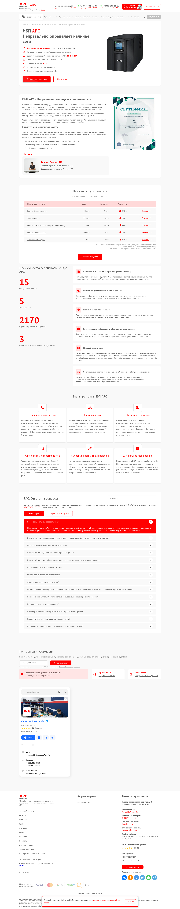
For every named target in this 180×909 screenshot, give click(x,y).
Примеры (23, 819)
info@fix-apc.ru (128, 824)
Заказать (147, 211)
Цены (62, 17)
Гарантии (95, 17)
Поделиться (124, 877)
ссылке (22, 866)
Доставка (86, 17)
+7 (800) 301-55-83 (88, 6)
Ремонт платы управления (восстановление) (46, 225)
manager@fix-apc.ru (130, 830)
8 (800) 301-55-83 (130, 818)
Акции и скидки (107, 17)
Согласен (130, 901)
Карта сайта (24, 873)
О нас (70, 17)
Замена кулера (33, 218)
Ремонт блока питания (37, 211)
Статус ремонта (154, 17)
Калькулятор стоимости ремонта (33, 853)
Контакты (135, 17)
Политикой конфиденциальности (69, 667)
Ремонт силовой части (36, 232)
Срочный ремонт (50, 17)
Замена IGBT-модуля (36, 239)
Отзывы (78, 17)
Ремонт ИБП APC (84, 802)
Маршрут (28, 737)
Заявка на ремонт (122, 17)
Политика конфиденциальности (90, 893)
